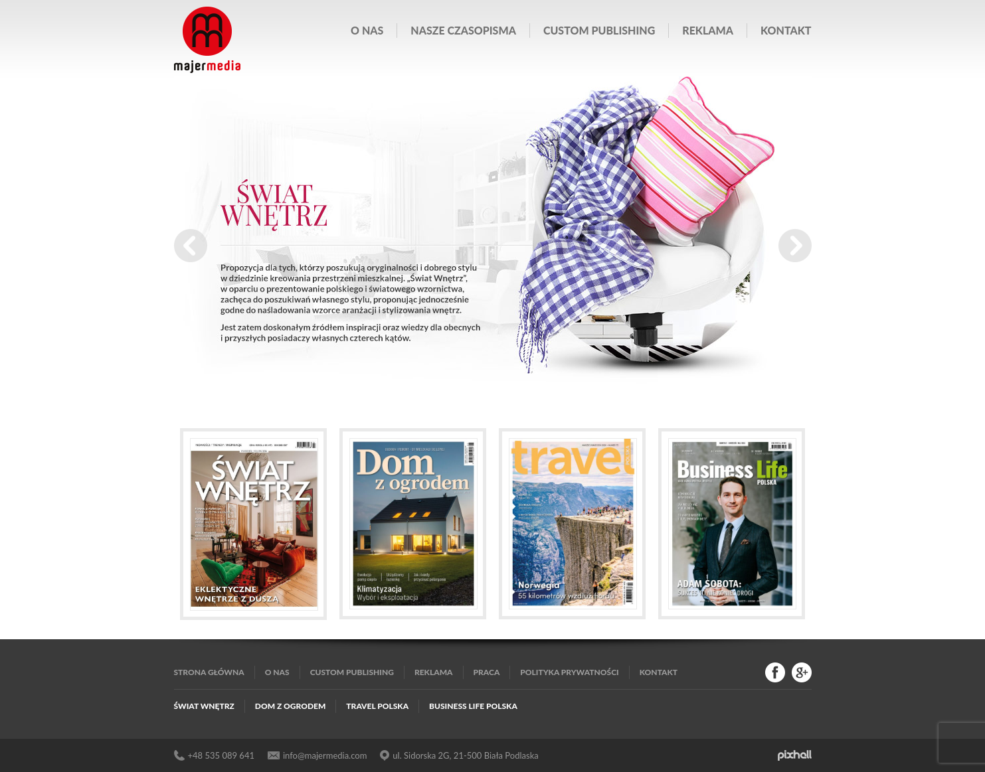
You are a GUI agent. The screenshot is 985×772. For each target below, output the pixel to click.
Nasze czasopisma (463, 30)
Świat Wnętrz (204, 706)
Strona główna (209, 672)
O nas (367, 30)
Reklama (707, 30)
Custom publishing (599, 30)
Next (795, 245)
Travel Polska (377, 706)
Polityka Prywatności (569, 672)
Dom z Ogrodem (290, 706)
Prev (190, 245)
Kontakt (786, 30)
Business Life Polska (473, 706)
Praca (487, 672)
